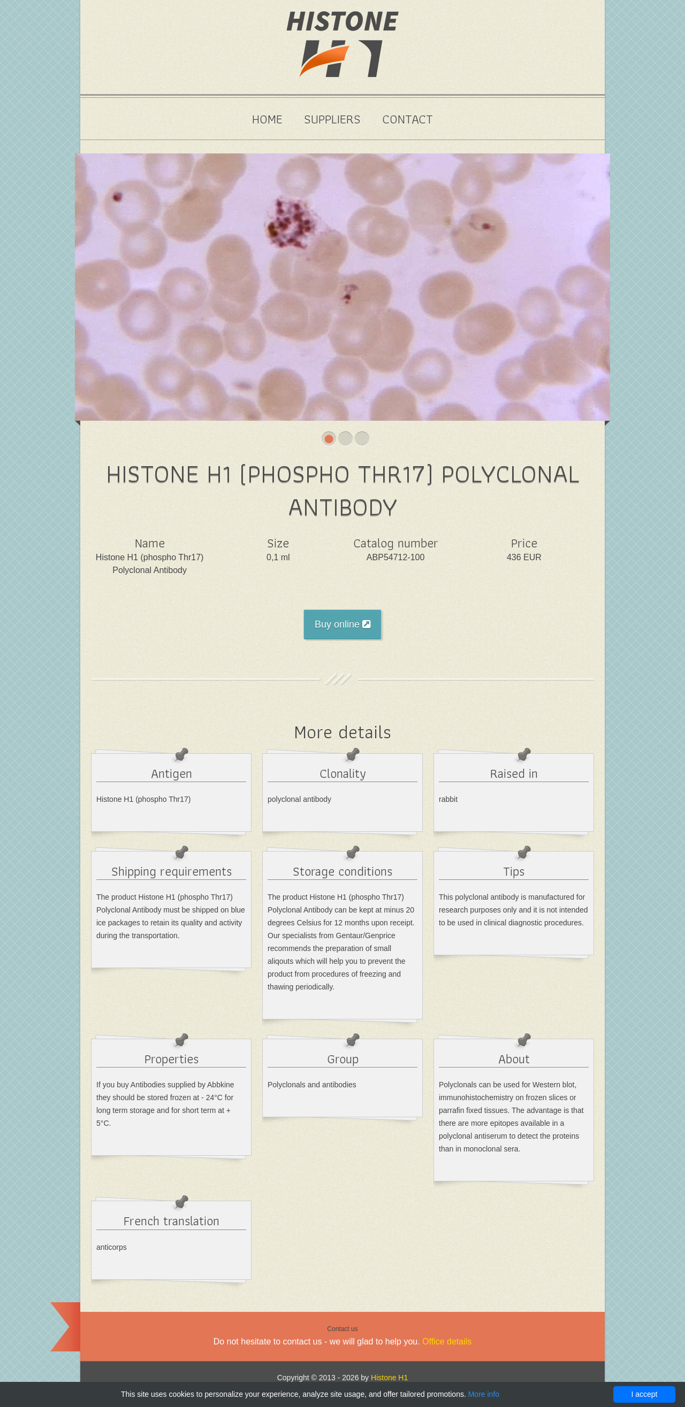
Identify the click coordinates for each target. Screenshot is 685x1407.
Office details (446, 1341)
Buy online (342, 624)
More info (483, 1394)
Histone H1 (389, 1377)
